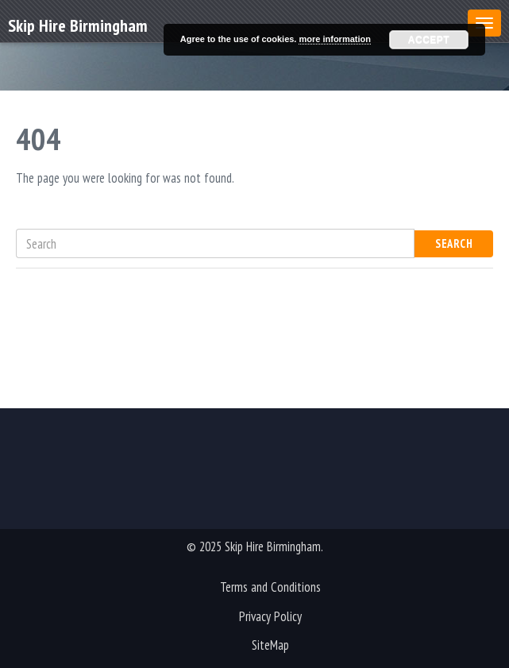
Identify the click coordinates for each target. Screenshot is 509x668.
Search (453, 243)
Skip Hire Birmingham (78, 24)
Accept (428, 39)
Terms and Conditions (270, 587)
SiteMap (270, 645)
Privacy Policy (270, 616)
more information (334, 39)
